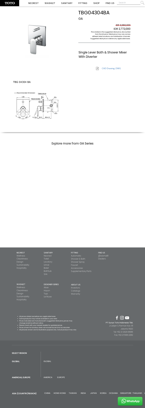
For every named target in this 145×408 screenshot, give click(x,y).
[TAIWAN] (72, 393)
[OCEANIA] (113, 393)
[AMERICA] (47, 377)
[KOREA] (103, 393)
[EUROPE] (61, 377)
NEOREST (21, 252)
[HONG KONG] (59, 393)
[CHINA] (47, 393)
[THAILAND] (137, 393)
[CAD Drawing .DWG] (111, 68)
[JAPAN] (93, 393)
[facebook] (116, 317)
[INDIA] (83, 393)
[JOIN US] (130, 401)
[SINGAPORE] (125, 393)
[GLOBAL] (47, 361)
